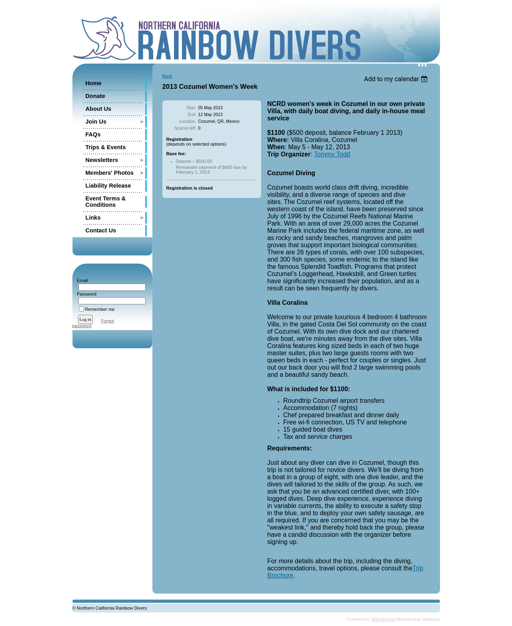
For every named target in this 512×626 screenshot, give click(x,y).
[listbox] (397, 79)
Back (167, 76)
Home (94, 83)
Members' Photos (110, 173)
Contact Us (101, 230)
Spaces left (185, 128)
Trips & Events (106, 147)
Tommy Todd (332, 154)
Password (85, 294)
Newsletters (102, 160)
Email (81, 280)
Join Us (96, 121)
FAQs (93, 134)
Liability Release (108, 185)
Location (187, 121)
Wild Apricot (383, 619)
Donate (95, 96)
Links (93, 217)
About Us (99, 109)
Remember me (100, 309)
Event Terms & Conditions (106, 201)
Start (190, 107)
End (191, 114)
